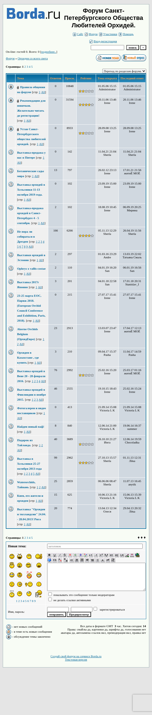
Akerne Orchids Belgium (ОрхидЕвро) (27, 334)
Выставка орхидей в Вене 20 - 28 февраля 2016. (31, 376)
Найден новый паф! (30, 426)
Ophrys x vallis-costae (31, 268)
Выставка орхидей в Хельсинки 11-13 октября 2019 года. (31, 189)
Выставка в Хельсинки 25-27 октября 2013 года (29, 463)
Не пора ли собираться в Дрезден (26, 236)
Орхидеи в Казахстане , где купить (28, 357)
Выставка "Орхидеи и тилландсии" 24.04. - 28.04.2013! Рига (31, 514)
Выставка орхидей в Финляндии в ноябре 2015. (31, 394)
